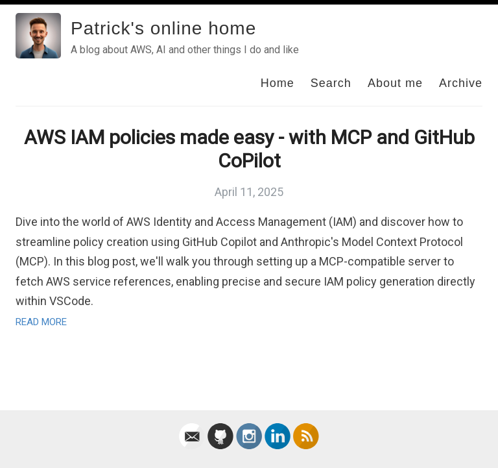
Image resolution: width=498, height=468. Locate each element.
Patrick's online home (163, 28)
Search (331, 83)
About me (395, 83)
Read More (41, 322)
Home (277, 83)
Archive (460, 83)
